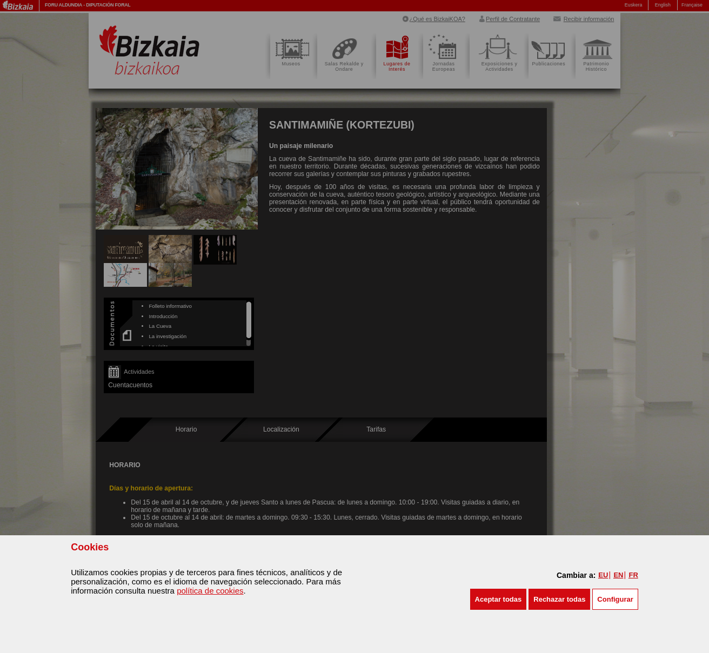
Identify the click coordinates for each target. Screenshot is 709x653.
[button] (498, 599)
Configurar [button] (615, 599)
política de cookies (210, 590)
